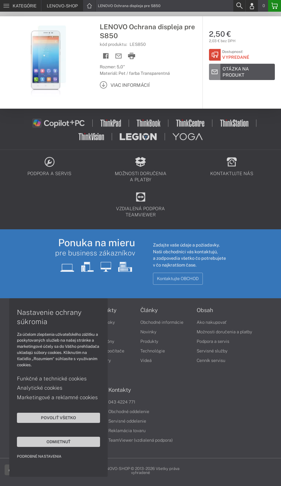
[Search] (239, 6)
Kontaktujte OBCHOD (178, 278)
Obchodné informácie (161, 322)
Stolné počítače (108, 350)
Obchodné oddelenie (128, 411)
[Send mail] (119, 56)
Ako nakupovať (212, 322)
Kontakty (119, 390)
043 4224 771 (121, 402)
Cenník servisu (211, 360)
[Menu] (20, 6)
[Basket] (274, 6)
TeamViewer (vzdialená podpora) (140, 440)
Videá (146, 360)
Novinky (148, 331)
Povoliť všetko (58, 417)
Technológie (152, 350)
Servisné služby (212, 350)
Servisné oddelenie (127, 421)
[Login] (252, 6)
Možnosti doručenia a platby (224, 331)
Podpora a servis (213, 341)
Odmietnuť (58, 441)
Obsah (205, 310)
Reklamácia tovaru (127, 430)
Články (149, 310)
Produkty (149, 341)
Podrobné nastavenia (39, 456)
